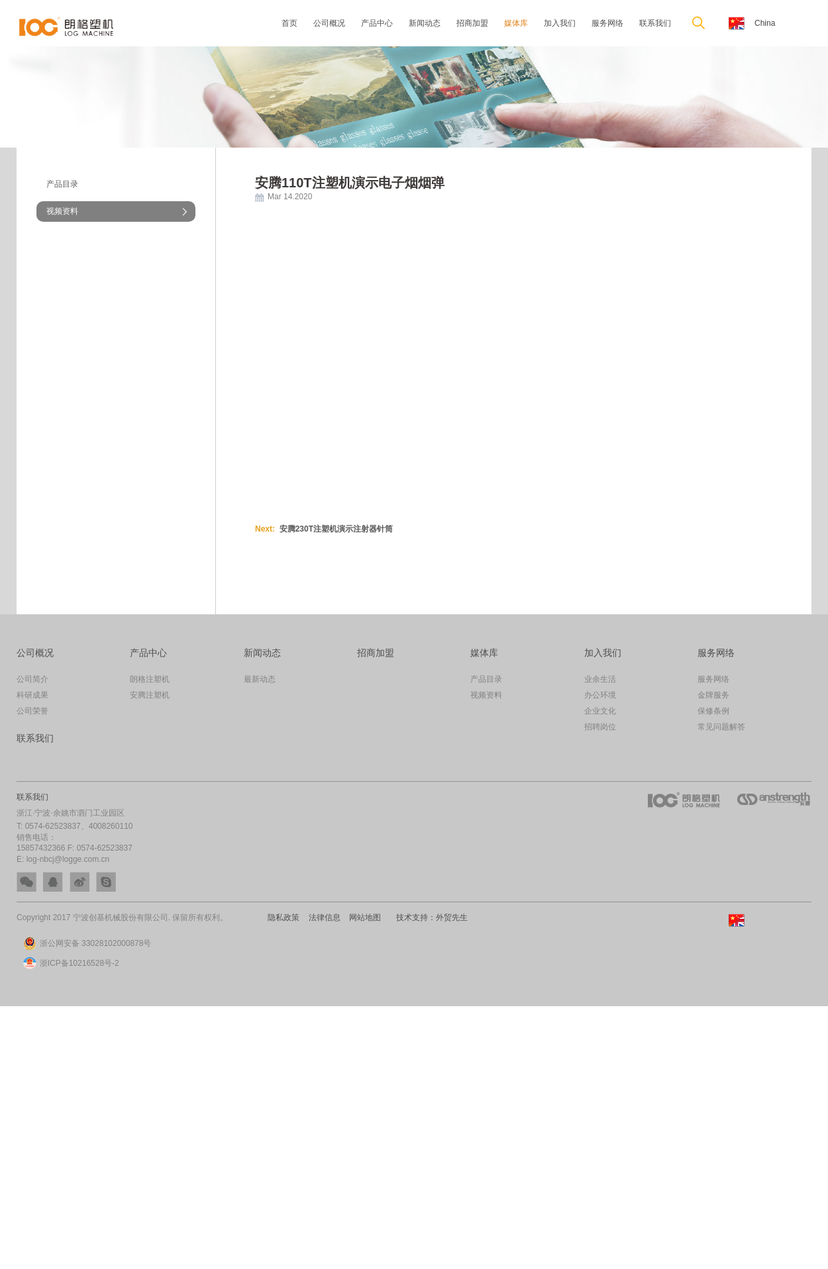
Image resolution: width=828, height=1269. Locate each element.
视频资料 (62, 211)
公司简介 (32, 679)
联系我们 (655, 23)
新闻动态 (424, 23)
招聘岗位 (600, 726)
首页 (289, 23)
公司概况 (329, 23)
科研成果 (32, 695)
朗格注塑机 (150, 679)
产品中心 (377, 23)
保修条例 (713, 711)
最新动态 (260, 679)
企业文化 (600, 711)
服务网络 (607, 23)
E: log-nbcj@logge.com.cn (63, 859)
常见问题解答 (721, 726)
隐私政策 (284, 917)
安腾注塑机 (150, 695)
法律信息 (323, 917)
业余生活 (600, 679)
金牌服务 (713, 695)
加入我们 (560, 23)
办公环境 (600, 695)
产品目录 (62, 184)
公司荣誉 (32, 711)
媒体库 (516, 23)
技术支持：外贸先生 (428, 917)
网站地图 (362, 917)
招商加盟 (472, 23)
